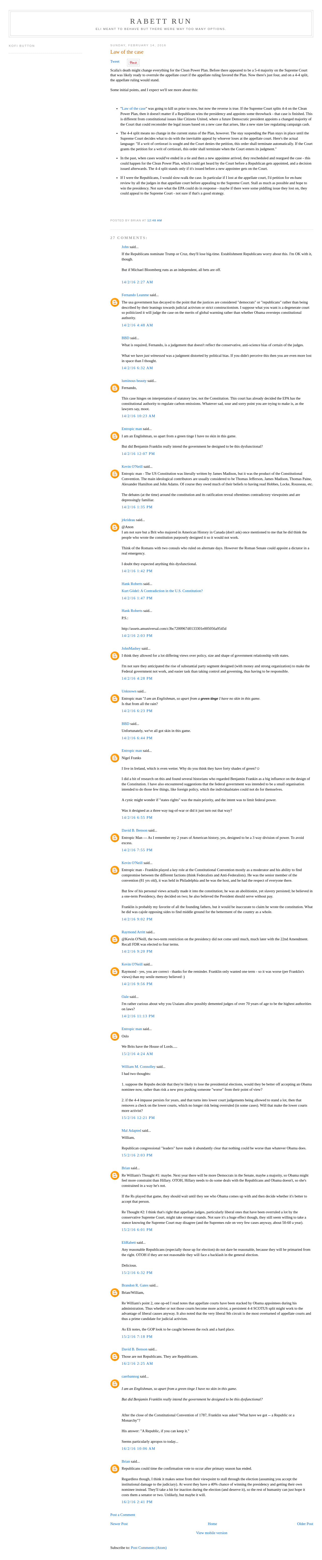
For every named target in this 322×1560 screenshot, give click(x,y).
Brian (126, 1168)
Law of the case (126, 52)
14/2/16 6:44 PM (137, 738)
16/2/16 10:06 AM (138, 1449)
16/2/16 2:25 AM (137, 1363)
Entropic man (132, 429)
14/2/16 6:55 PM (137, 817)
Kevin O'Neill (132, 466)
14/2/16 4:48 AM (137, 325)
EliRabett (129, 1242)
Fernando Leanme (135, 295)
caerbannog (130, 1376)
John (125, 247)
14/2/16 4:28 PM (137, 678)
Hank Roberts (132, 584)
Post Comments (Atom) (149, 1548)
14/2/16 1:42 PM (137, 571)
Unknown (129, 691)
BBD (125, 338)
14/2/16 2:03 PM (137, 636)
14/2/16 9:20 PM (137, 951)
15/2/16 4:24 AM (137, 1054)
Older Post (305, 1524)
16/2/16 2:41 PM (137, 1502)
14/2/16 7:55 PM (137, 850)
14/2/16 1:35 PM (137, 507)
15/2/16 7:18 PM (137, 1337)
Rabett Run (161, 21)
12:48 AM (154, 220)
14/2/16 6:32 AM (137, 368)
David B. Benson (134, 830)
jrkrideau (128, 520)
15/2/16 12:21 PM (138, 1118)
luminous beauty (134, 381)
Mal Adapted (131, 1130)
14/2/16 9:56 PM (137, 984)
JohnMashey (131, 648)
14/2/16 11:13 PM (138, 1016)
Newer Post (119, 1524)
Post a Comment (122, 1515)
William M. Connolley (138, 1067)
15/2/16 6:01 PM (137, 1230)
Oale (125, 997)
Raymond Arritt (133, 932)
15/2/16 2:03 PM (137, 1155)
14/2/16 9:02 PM (137, 919)
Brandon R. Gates (135, 1285)
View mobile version (211, 1533)
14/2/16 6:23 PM (137, 711)
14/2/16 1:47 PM (137, 598)
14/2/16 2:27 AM (137, 282)
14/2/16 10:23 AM (138, 416)
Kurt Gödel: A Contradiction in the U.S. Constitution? (162, 591)
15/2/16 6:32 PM (137, 1273)
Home (212, 1524)
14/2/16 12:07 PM (138, 454)
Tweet (114, 61)
